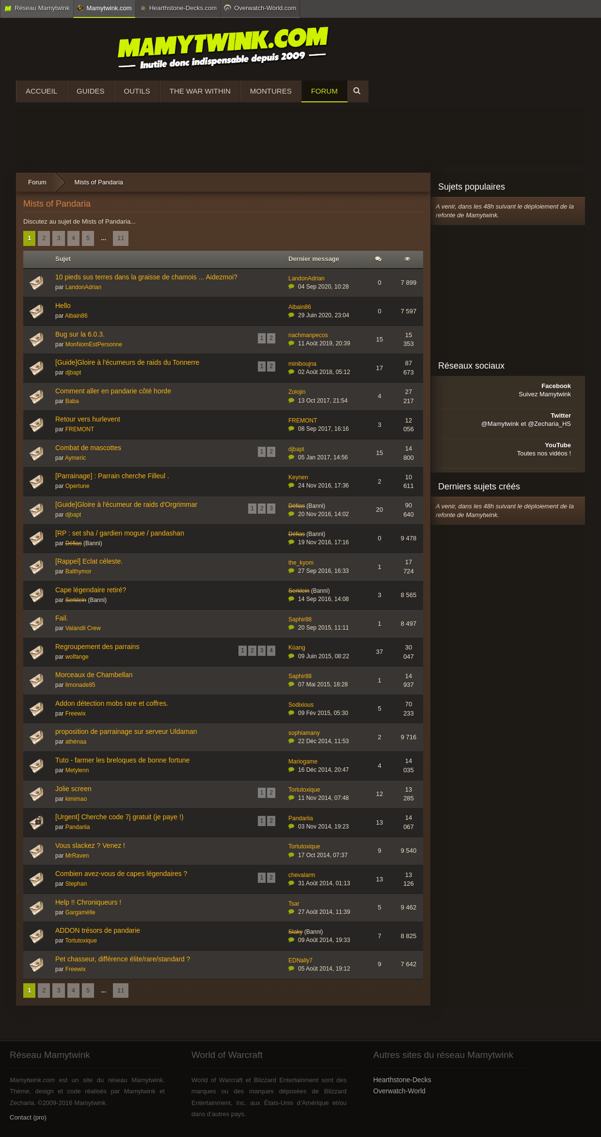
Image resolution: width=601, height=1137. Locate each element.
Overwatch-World (399, 1091)
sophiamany (304, 733)
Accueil (41, 91)
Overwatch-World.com (260, 8)
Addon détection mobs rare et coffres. (111, 703)
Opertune (77, 486)
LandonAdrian (83, 287)
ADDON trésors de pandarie (97, 930)
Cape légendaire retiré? (90, 590)
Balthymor (78, 571)
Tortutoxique (304, 789)
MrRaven (77, 855)
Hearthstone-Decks (402, 1080)
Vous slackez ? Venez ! (90, 845)
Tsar (294, 903)
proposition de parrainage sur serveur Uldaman (126, 731)
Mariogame (302, 761)
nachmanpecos (308, 335)
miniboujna (302, 363)
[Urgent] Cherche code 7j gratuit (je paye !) (119, 817)
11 (120, 238)
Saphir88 (300, 619)
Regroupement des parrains (97, 646)
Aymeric (75, 458)
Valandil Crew (83, 628)
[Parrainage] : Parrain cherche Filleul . (112, 476)
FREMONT (79, 429)
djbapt (73, 372)
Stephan (76, 883)
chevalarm (301, 875)
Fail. (61, 618)
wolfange (77, 656)
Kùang (296, 647)
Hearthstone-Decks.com (178, 8)
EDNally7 (300, 960)
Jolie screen (73, 789)
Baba (72, 401)
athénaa (75, 741)
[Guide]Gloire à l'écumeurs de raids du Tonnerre (127, 362)
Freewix (75, 713)
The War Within (200, 91)
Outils (137, 91)
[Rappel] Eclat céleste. (89, 561)
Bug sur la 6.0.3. (80, 334)
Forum (324, 91)
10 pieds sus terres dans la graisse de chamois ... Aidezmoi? (146, 277)
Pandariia (77, 827)
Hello (63, 305)
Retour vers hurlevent (87, 419)
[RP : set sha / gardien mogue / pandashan (119, 533)
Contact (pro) (28, 1117)
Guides (91, 91)
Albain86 (76, 315)
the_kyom (301, 562)
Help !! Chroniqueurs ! (88, 902)
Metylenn (77, 770)
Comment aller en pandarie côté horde (113, 391)
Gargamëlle (80, 912)
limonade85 (80, 685)
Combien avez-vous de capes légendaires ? (121, 873)
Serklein (75, 600)
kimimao (76, 799)
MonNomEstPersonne (93, 344)
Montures (271, 91)
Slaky (295, 931)
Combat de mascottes (88, 448)
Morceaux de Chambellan (94, 675)
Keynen (298, 477)
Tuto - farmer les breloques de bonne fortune (122, 760)
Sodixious (301, 704)
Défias (296, 506)
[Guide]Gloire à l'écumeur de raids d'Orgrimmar (126, 504)
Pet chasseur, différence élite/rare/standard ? (122, 959)
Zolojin (296, 392)
